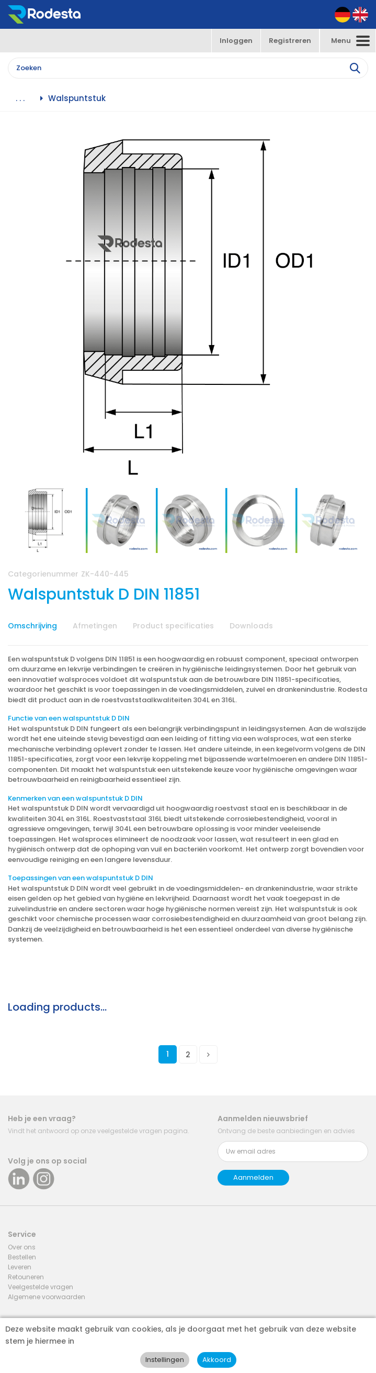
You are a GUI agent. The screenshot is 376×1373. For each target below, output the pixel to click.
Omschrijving (32, 626)
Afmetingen (95, 626)
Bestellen (22, 1257)
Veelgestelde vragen (40, 1286)
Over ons (22, 1247)
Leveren (19, 1267)
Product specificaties (173, 626)
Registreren (290, 41)
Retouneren (26, 1276)
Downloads (251, 626)
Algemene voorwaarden (46, 1296)
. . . (20, 98)
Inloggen (236, 41)
